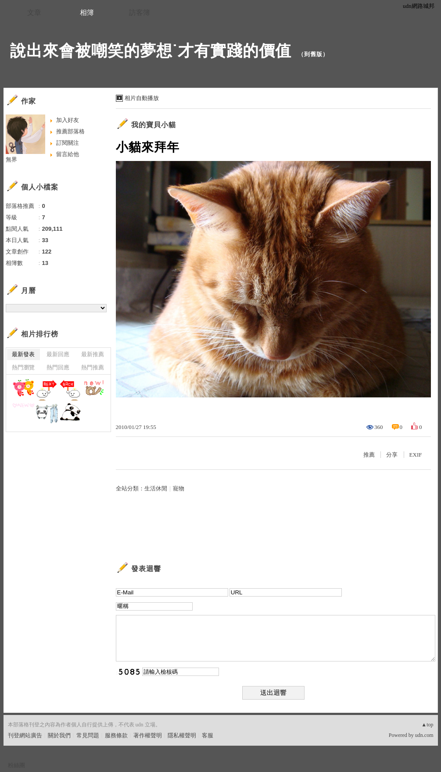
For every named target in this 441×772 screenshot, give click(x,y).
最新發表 (23, 354)
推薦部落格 (70, 131)
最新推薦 (92, 354)
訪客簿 (139, 12)
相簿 (87, 12)
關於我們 (59, 735)
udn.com (424, 735)
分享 (392, 454)
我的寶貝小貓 (153, 125)
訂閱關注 (67, 142)
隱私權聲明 (182, 735)
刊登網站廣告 (25, 735)
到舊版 (313, 54)
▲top (427, 725)
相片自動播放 (142, 98)
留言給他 (67, 154)
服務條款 (116, 735)
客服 (207, 735)
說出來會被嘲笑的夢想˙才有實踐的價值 (151, 51)
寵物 (178, 488)
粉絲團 (16, 765)
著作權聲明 (147, 735)
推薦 (369, 454)
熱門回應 (58, 367)
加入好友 (67, 120)
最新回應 (58, 354)
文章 (34, 12)
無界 (11, 159)
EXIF (415, 454)
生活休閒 (155, 488)
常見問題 (87, 735)
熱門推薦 (92, 367)
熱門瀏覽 (23, 367)
